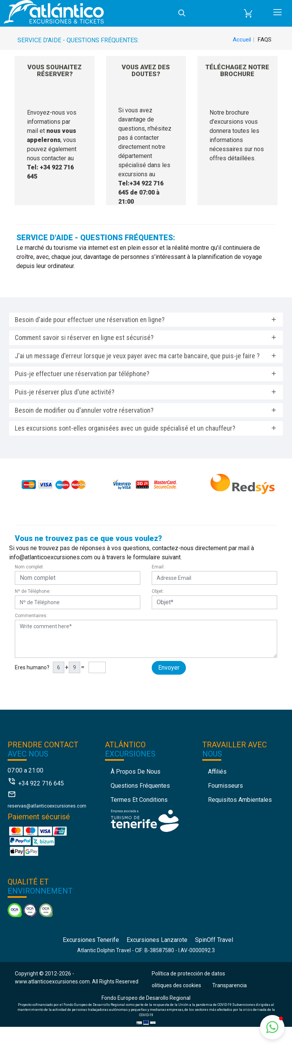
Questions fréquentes (140, 785)
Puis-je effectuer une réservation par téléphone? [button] (82, 374)
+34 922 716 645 (41, 783)
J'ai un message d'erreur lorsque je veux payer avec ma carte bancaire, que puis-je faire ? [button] (137, 356)
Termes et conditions (139, 799)
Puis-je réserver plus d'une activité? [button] (64, 392)
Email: (158, 567)
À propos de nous (135, 771)
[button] (248, 13)
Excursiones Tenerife (91, 939)
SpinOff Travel (214, 939)
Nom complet (29, 567)
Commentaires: (31, 615)
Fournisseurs (225, 785)
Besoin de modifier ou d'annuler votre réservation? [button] (84, 410)
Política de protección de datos (188, 973)
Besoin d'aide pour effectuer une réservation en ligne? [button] (90, 320)
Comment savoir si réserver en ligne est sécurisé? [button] (84, 338)
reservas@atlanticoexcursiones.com (47, 806)
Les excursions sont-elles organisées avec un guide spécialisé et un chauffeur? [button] (125, 428)
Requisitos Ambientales (240, 799)
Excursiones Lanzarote (157, 939)
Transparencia (229, 985)
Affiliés (217, 771)
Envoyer (168, 667)
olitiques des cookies (176, 985)
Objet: (158, 591)
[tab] (146, 320)
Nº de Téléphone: (33, 591)
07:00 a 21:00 (25, 770)
